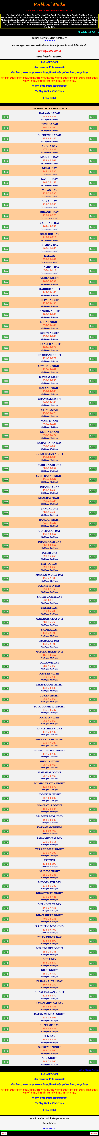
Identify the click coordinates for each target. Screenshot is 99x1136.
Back (3, 1133)
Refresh (94, 1133)
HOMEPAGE (49, 1128)
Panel (92, 117)
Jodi (6, 117)
